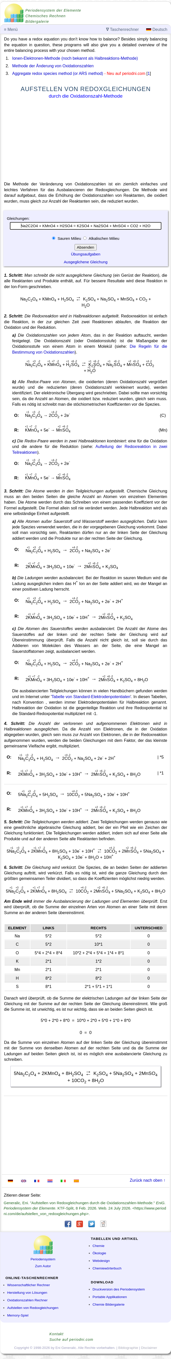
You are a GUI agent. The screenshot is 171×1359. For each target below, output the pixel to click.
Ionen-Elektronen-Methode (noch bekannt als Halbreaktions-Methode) (75, 58)
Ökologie (99, 1253)
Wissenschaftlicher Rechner (28, 1285)
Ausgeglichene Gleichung (85, 262)
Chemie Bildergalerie (109, 1304)
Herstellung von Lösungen (27, 1293)
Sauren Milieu (69, 238)
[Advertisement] (85, 141)
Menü (11, 29)
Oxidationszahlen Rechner (27, 1300)
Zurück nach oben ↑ (147, 1180)
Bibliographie (128, 1348)
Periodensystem (43, 1259)
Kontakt (56, 1334)
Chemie (99, 1246)
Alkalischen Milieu (103, 238)
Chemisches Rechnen (45, 16)
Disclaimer (149, 1348)
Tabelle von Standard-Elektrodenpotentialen (91, 697)
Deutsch (156, 29)
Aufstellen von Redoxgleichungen (32, 1308)
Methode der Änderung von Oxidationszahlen (53, 66)
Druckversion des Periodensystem (119, 1289)
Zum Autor (43, 1266)
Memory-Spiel (17, 1315)
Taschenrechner (122, 29)
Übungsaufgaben (85, 254)
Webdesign (101, 1261)
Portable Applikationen (110, 1297)
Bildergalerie (37, 21)
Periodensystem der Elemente (53, 10)
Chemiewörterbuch (107, 1268)
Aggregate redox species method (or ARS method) (57, 73)
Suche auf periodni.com (71, 1340)
